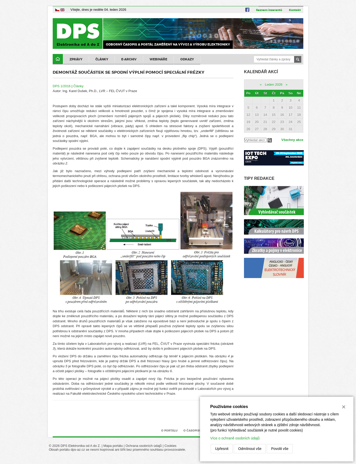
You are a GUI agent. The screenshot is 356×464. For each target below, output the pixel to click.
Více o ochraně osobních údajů (235, 438)
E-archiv (129, 59)
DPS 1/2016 (62, 86)
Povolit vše (279, 449)
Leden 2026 (274, 84)
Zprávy (76, 59)
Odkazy (187, 59)
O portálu (169, 430)
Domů (58, 59)
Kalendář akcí (261, 72)
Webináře (158, 59)
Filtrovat (270, 140)
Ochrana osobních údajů (144, 446)
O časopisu (192, 430)
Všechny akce (292, 140)
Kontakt (295, 10)
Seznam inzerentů (269, 10)
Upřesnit (221, 449)
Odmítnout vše (249, 449)
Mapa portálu (113, 446)
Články (101, 59)
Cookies (170, 446)
